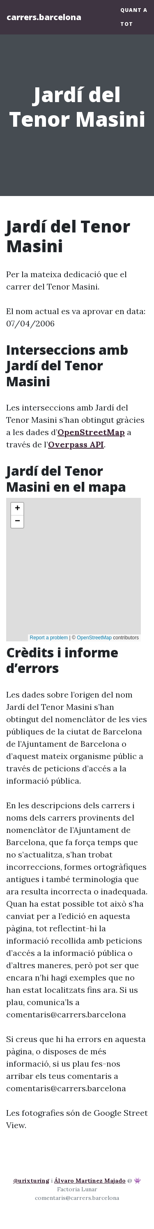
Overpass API (76, 444)
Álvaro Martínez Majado (90, 1180)
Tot (126, 24)
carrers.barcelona (44, 17)
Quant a (133, 10)
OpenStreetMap (91, 432)
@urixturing (31, 1180)
